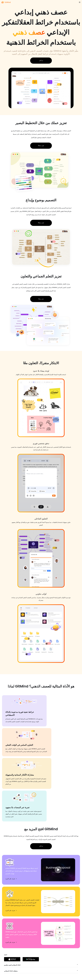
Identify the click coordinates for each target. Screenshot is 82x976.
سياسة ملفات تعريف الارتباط (46, 962)
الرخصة (56, 962)
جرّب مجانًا (41, 147)
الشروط (30, 962)
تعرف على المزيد (10, 824)
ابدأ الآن (41, 61)
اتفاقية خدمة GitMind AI (65, 962)
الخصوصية (36, 962)
